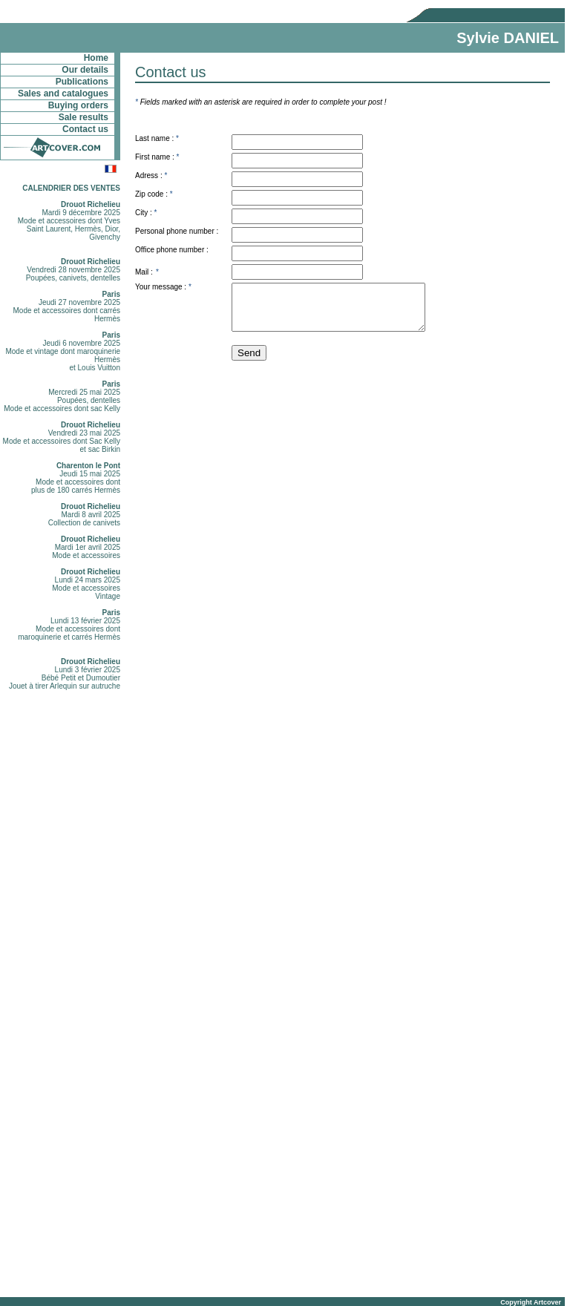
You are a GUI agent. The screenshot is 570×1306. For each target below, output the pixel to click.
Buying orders (78, 105)
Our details (85, 70)
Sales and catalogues (63, 93)
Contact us (85, 129)
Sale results (83, 117)
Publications (82, 81)
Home (96, 58)
